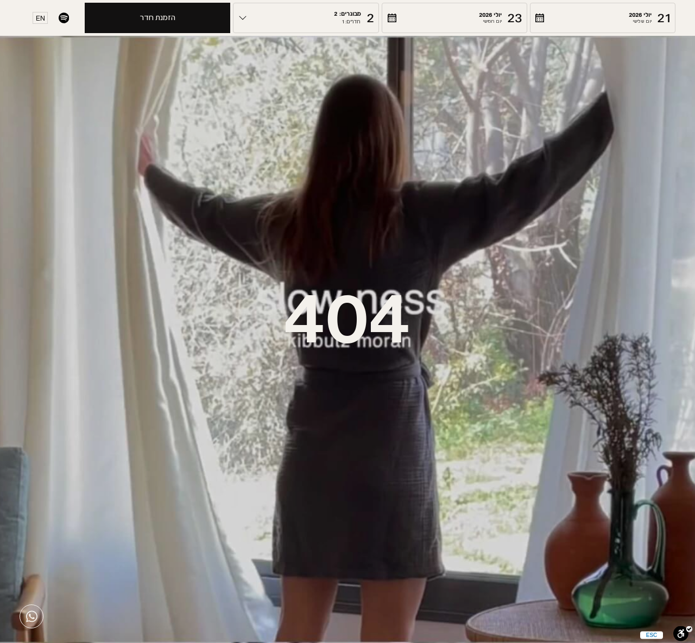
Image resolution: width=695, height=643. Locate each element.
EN (40, 18)
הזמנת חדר (157, 17)
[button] (602, 18)
